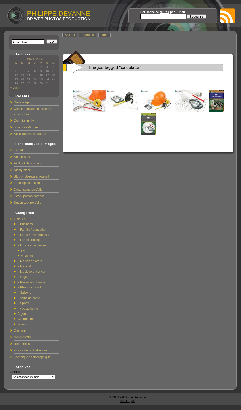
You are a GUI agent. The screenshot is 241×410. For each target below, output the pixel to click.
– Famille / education (32, 229)
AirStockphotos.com (28, 163)
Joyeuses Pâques (26, 127)
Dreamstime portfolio (28, 189)
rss (133, 401)
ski (23, 250)
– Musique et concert (32, 272)
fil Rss (164, 12)
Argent (22, 314)
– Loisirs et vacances (32, 245)
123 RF (19, 150)
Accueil (70, 35)
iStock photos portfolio (29, 196)
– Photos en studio (30, 287)
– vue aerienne (28, 308)
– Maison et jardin (30, 261)
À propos (88, 35)
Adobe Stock (22, 157)
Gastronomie (26, 319)
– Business (25, 224)
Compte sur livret (25, 121)
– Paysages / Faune (31, 282)
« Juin (14, 87)
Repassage (22, 102)
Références (22, 344)
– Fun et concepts (30, 240)
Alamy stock (22, 170)
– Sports (23, 303)
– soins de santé (29, 298)
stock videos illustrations (30, 350)
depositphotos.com (27, 183)
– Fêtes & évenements (33, 235)
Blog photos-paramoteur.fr (32, 176)
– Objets (23, 277)
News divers (22, 337)
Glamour (20, 331)
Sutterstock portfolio (27, 202)
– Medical (24, 266)
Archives (16, 372)
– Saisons (24, 292)
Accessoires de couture (30, 134)
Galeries (20, 219)
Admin (124, 401)
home (104, 35)
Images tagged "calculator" (115, 67)
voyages (27, 256)
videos (22, 324)
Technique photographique (32, 357)
